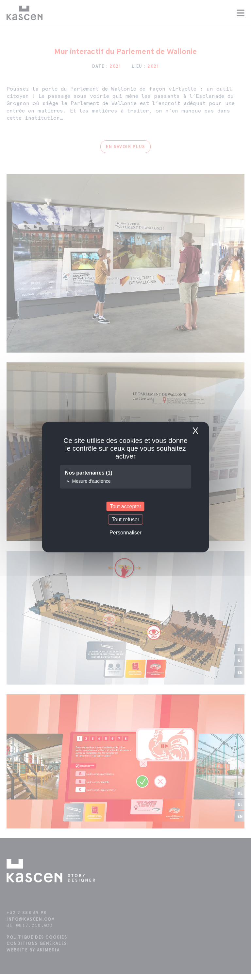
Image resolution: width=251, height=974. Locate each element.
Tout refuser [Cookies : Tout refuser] (125, 519)
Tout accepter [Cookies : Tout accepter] (125, 506)
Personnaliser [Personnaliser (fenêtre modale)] (125, 532)
